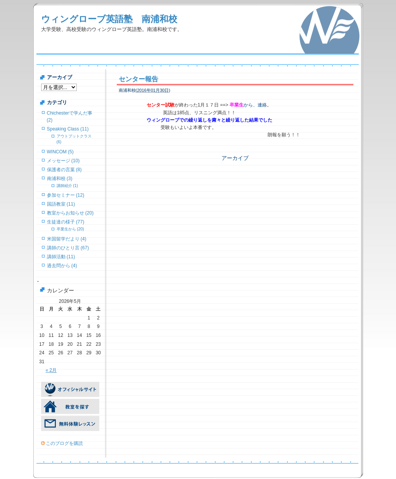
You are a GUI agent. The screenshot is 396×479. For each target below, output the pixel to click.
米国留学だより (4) (66, 239)
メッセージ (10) (63, 160)
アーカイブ (235, 158)
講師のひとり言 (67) (68, 248)
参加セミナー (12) (66, 195)
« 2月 (51, 370)
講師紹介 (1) (67, 186)
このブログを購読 (64, 443)
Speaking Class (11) (68, 129)
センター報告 (138, 79)
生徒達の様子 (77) (66, 222)
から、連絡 (248, 105)
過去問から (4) (62, 265)
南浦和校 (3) (60, 178)
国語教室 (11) (61, 204)
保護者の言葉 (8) (64, 169)
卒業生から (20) (70, 229)
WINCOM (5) (60, 152)
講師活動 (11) (61, 256)
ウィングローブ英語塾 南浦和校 (109, 19)
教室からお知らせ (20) (70, 213)
